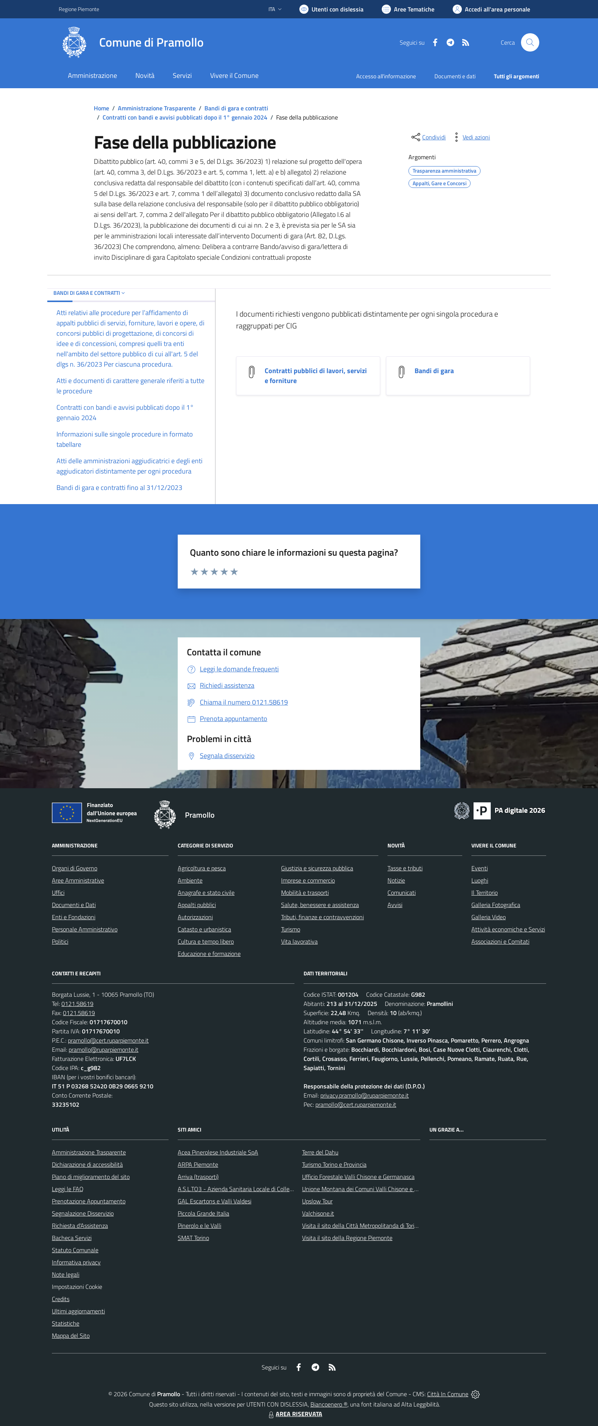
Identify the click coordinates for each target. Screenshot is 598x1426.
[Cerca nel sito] (530, 42)
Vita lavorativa (299, 941)
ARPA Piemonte (198, 1164)
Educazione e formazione (209, 953)
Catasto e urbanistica (204, 929)
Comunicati (401, 892)
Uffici (58, 892)
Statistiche (65, 1323)
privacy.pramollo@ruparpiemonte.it (364, 1095)
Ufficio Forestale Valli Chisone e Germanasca (358, 1176)
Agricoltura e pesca (202, 868)
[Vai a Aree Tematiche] (408, 9)
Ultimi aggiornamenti (78, 1311)
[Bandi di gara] (401, 371)
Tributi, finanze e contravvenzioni (322, 917)
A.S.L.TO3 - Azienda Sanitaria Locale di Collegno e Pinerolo (252, 1188)
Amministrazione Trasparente (157, 108)
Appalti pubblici (197, 904)
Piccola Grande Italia (203, 1213)
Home (101, 108)
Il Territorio (484, 892)
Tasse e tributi (405, 868)
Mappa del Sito (71, 1335)
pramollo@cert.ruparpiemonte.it (108, 1040)
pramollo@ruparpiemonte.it (103, 1049)
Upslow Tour (317, 1201)
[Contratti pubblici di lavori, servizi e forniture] (252, 371)
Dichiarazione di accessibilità (87, 1164)
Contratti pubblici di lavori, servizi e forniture (316, 375)
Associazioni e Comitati (500, 941)
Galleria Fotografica (495, 904)
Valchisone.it (318, 1213)
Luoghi (479, 880)
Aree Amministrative (78, 880)
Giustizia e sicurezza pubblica (317, 868)
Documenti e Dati (74, 904)
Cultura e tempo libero (206, 941)
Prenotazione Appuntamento (88, 1201)
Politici (60, 941)
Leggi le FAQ (68, 1188)
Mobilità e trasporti (305, 892)
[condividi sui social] (427, 137)
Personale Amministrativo (84, 929)
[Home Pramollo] (131, 42)
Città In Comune (447, 1394)
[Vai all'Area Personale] (491, 9)
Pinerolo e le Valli (199, 1225)
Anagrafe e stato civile (206, 892)
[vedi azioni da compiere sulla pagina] (470, 137)
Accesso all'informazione (386, 76)
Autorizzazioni (195, 917)
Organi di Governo (74, 868)
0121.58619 (77, 1003)
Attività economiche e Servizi (508, 929)
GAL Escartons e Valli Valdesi (214, 1201)
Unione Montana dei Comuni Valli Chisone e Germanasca (374, 1188)
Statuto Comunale (75, 1250)
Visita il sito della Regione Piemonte (347, 1237)
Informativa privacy (76, 1262)
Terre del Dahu (320, 1152)
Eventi (479, 868)
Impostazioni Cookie (77, 1286)
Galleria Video (488, 917)
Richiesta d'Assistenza (80, 1225)
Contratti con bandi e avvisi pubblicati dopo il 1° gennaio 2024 (185, 117)
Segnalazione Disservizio (83, 1213)
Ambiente (190, 880)
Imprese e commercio (308, 880)
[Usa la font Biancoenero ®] (331, 9)
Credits (60, 1298)
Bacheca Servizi (72, 1237)
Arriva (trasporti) (198, 1176)
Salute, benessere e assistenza (320, 904)
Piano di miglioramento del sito (91, 1176)
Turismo (290, 929)
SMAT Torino (193, 1237)
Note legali (65, 1274)
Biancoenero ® (328, 1404)
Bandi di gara (434, 370)
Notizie (396, 880)
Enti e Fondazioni (73, 917)
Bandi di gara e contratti (236, 108)
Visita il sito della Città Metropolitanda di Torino (361, 1225)
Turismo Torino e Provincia (334, 1164)
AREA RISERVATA (294, 1413)
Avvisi (394, 904)
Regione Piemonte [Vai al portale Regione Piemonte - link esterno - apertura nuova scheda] (79, 9)
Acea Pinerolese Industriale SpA (218, 1152)
